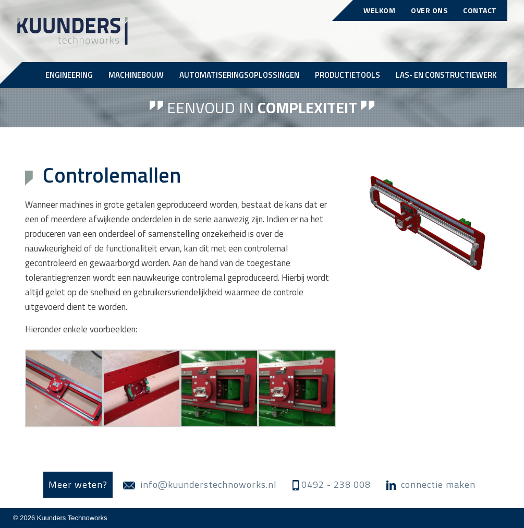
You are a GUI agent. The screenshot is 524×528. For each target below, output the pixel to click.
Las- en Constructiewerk (446, 75)
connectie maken (431, 484)
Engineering (69, 75)
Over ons (429, 10)
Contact (480, 10)
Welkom (379, 10)
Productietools (347, 75)
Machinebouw (136, 75)
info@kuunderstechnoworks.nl (200, 484)
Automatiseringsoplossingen (239, 75)
